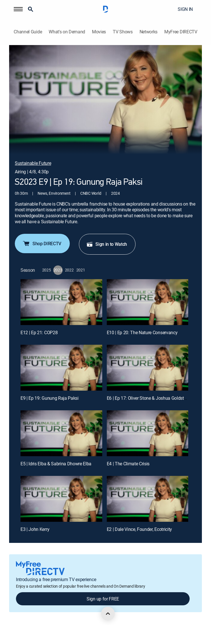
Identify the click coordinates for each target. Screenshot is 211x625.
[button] (18, 9)
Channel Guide (28, 32)
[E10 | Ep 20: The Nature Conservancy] (148, 302)
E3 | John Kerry (35, 529)
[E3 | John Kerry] (61, 499)
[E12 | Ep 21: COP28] (61, 302)
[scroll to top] (108, 613)
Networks (148, 32)
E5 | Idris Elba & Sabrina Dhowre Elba (56, 463)
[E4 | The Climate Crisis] (148, 433)
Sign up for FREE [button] (103, 599)
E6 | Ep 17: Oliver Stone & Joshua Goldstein (148, 398)
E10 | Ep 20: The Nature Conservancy (142, 332)
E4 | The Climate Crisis (128, 463)
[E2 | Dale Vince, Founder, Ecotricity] (148, 499)
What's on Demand (67, 32)
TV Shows (122, 32)
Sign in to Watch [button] (106, 244)
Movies (99, 32)
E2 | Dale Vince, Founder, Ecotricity (139, 529)
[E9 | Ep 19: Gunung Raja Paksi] (61, 368)
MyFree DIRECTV (180, 32)
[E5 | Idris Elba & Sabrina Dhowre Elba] (61, 433)
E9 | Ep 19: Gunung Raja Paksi (50, 398)
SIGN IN (185, 9)
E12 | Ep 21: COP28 (39, 332)
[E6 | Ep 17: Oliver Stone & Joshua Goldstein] (148, 368)
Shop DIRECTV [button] (41, 243)
